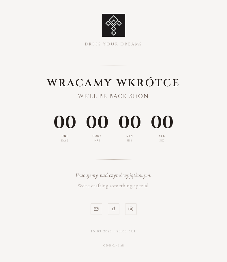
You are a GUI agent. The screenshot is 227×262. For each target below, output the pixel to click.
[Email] (96, 209)
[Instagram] (131, 209)
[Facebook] (113, 209)
